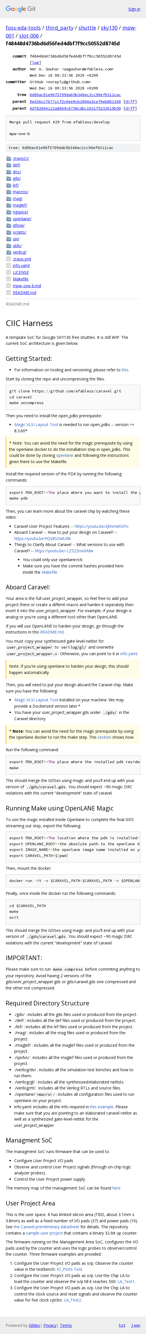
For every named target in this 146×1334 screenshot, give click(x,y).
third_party (60, 27)
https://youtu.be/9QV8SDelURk (42, 538)
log (35, 62)
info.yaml (21, 265)
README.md (24, 292)
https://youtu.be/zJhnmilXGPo (102, 526)
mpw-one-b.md (27, 285)
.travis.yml (22, 259)
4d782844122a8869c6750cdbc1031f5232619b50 (75, 108)
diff (130, 101)
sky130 (109, 27)
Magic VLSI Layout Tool (36, 424)
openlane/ (22, 218)
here (116, 1188)
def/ (16, 165)
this (125, 369)
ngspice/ (20, 212)
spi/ (16, 238)
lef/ (16, 185)
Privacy (49, 1325)
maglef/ (20, 205)
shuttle (87, 27)
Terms (66, 1325)
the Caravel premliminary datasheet (46, 1226)
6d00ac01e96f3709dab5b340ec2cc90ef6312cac (75, 94)
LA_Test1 (126, 1281)
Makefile (21, 279)
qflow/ (19, 225)
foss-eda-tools (23, 27)
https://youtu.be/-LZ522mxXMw (64, 550)
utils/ (17, 245)
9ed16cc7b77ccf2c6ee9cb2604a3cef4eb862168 (75, 101)
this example (101, 1106)
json (135, 1325)
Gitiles (34, 1325)
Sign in (134, 9)
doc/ (17, 171)
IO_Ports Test (69, 1269)
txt (122, 1325)
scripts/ (19, 232)
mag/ (18, 198)
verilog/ (20, 252)
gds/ (17, 178)
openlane (64, 455)
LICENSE (21, 272)
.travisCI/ (21, 158)
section (104, 737)
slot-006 (29, 35)
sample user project (44, 1233)
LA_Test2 (72, 1300)
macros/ (20, 191)
